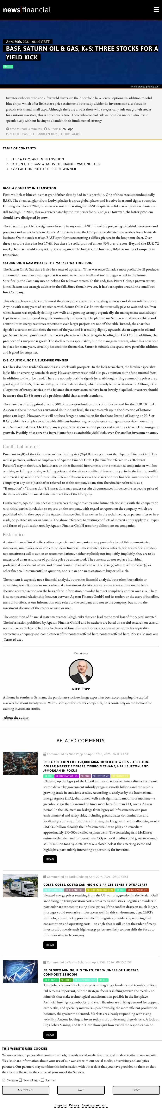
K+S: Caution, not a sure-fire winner (43, 169)
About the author (16, 717)
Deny (136, 1090)
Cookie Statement (94, 1105)
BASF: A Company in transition (37, 159)
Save (81, 1090)
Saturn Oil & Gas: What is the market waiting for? (55, 164)
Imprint (60, 1105)
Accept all (25, 1090)
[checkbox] (4, 1080)
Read (50, 859)
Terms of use (12, 639)
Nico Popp (66, 129)
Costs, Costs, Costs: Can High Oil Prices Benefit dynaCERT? (95, 884)
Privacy (74, 1105)
